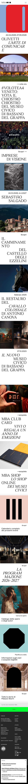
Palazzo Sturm (4, 729)
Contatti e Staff (18, 739)
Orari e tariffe (18, 736)
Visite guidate (18, 729)
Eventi (16, 727)
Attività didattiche (18, 730)
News (16, 742)
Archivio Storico (4, 734)
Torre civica (3, 731)
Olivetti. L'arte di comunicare (9, 763)
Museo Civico (4, 727)
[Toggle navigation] (26, 2)
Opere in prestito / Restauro (7, 740)
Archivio (16, 721)
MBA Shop (17, 747)
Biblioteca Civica (4, 732)
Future (16, 719)
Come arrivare (18, 738)
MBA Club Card (18, 748)
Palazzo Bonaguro (5, 730)
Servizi (16, 740)
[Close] (25, 760)
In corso (16, 718)
